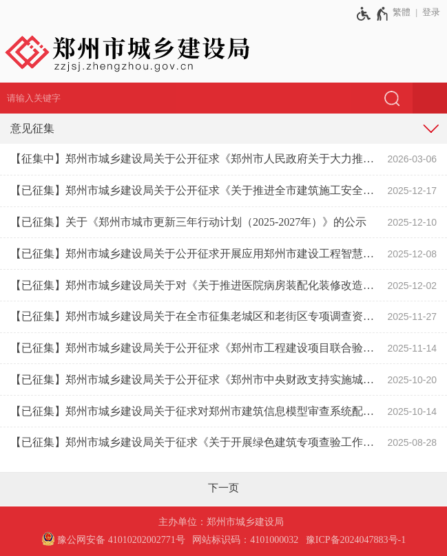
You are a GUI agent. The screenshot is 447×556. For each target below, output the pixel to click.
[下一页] (223, 488)
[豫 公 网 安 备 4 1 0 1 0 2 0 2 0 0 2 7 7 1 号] (113, 540)
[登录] (428, 12)
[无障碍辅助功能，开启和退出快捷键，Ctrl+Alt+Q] (373, 14)
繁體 (401, 12)
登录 (431, 12)
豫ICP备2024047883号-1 (356, 540)
